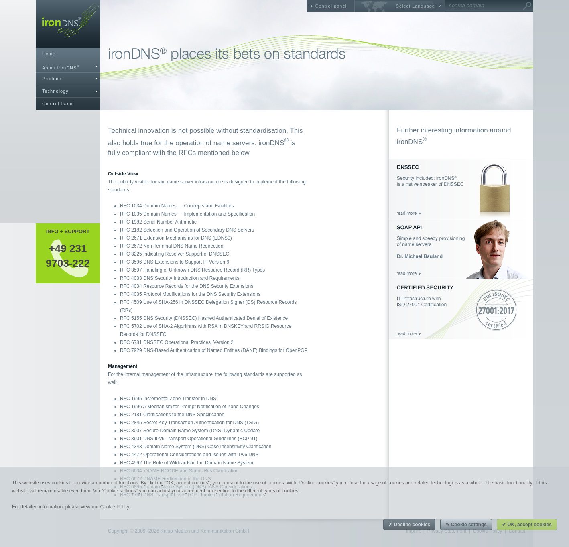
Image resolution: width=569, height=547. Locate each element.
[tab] (68, 66)
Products (52, 78)
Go (527, 6)
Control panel (331, 6)
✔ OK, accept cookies (527, 524)
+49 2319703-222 (68, 255)
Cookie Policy (114, 507)
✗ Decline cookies (409, 524)
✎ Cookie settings (466, 524)
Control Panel (58, 103)
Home (48, 53)
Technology (55, 91)
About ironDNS (61, 67)
